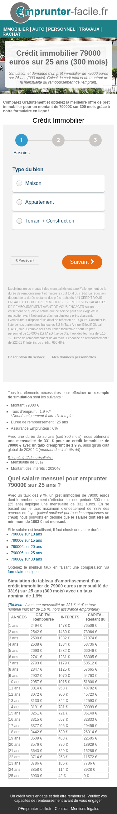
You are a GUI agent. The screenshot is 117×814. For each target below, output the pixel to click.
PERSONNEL (61, 29)
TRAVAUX (89, 29)
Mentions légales (85, 808)
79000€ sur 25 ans (26, 553)
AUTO (38, 29)
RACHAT (11, 34)
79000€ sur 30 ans (26, 559)
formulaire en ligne (23, 572)
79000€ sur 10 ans (26, 534)
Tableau (15, 605)
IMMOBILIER (15, 29)
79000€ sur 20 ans (26, 547)
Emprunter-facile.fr (36, 808)
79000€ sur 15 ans (26, 540)
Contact (61, 808)
